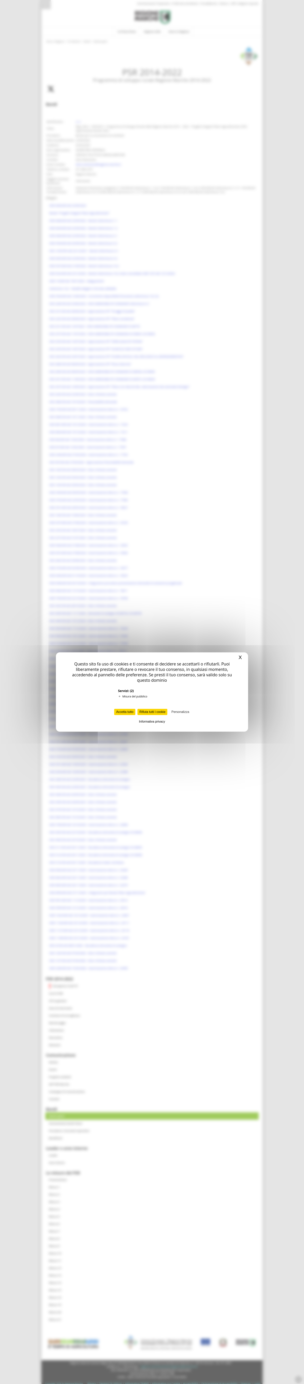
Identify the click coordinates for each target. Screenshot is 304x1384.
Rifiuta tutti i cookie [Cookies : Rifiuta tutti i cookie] (152, 711)
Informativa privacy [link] (152, 721)
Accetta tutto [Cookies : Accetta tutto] (124, 711)
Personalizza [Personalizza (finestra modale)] (180, 711)
